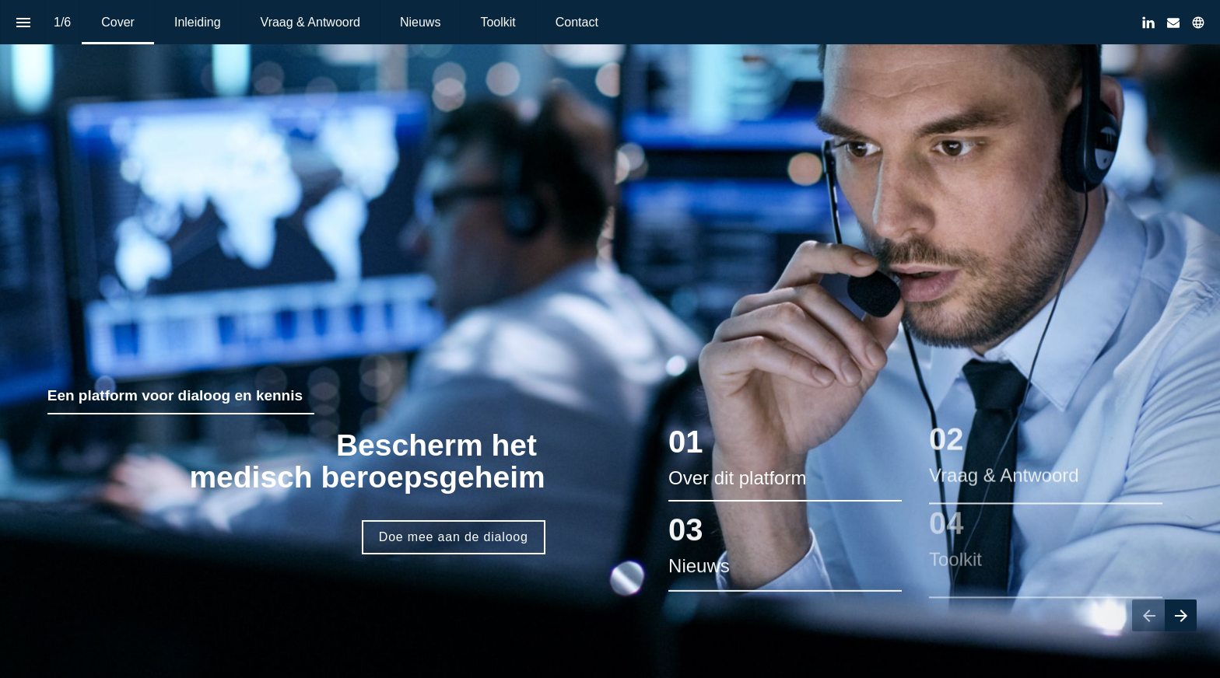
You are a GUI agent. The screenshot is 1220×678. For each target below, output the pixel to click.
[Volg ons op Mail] (1173, 22)
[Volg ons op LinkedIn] (1148, 22)
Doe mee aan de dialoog (453, 536)
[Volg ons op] (1198, 22)
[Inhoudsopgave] (23, 22)
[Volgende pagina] (1181, 615)
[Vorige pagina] (1148, 615)
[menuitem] (118, 22)
